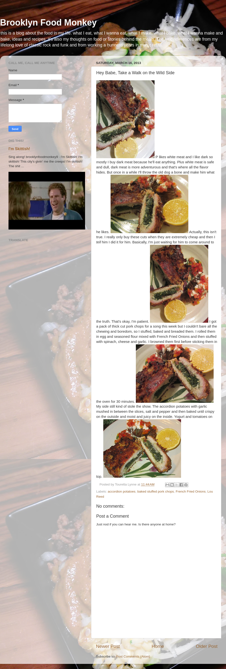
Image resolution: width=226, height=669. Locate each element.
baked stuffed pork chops (155, 491)
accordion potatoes (121, 491)
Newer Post (108, 646)
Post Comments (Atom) (133, 656)
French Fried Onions (191, 491)
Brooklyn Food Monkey (48, 22)
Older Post (206, 646)
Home (158, 646)
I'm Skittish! (19, 149)
